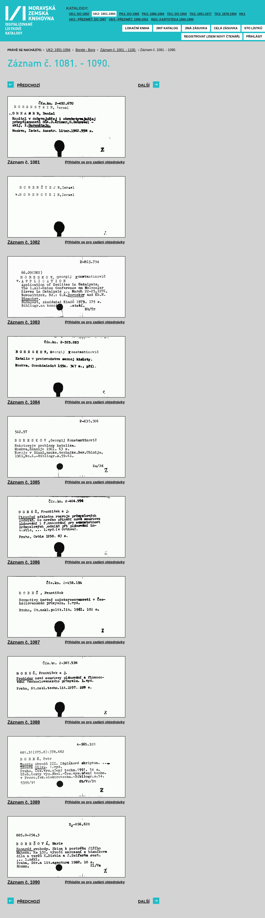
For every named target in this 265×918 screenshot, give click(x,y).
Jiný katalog (167, 28)
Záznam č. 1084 (23, 402)
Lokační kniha (137, 28)
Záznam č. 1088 (23, 722)
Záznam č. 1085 (23, 482)
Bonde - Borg (85, 50)
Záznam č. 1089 (23, 802)
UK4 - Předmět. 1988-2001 (128, 19)
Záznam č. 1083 (23, 322)
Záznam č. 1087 (23, 642)
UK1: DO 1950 (79, 13)
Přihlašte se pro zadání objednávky (95, 162)
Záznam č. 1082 (23, 242)
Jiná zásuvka (196, 28)
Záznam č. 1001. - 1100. (118, 50)
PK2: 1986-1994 (153, 13)
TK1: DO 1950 (177, 13)
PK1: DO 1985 (129, 13)
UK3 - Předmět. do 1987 (87, 19)
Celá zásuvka (226, 28)
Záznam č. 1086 (23, 562)
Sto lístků (253, 28)
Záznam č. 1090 (23, 882)
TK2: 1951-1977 (201, 13)
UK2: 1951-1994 (104, 13)
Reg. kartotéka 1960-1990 (172, 19)
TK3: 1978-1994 (225, 13)
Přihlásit (254, 36)
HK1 (242, 13)
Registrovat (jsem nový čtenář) (212, 36)
